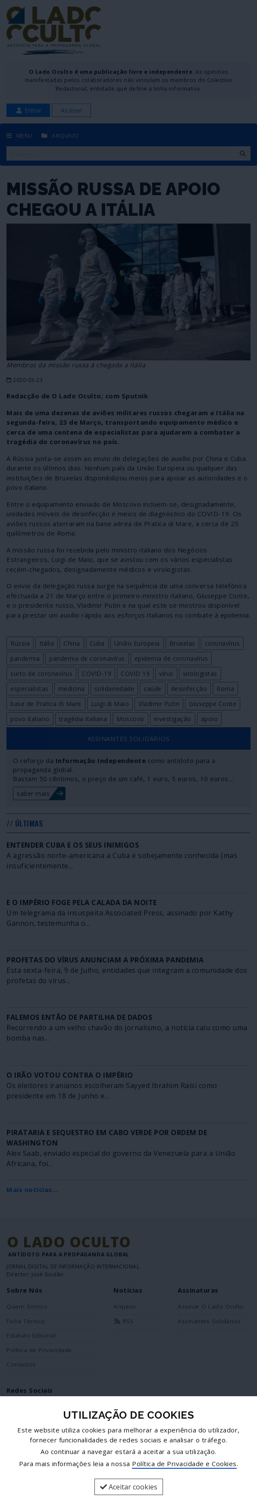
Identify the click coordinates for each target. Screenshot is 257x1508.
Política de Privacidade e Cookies (184, 1463)
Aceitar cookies (128, 1487)
